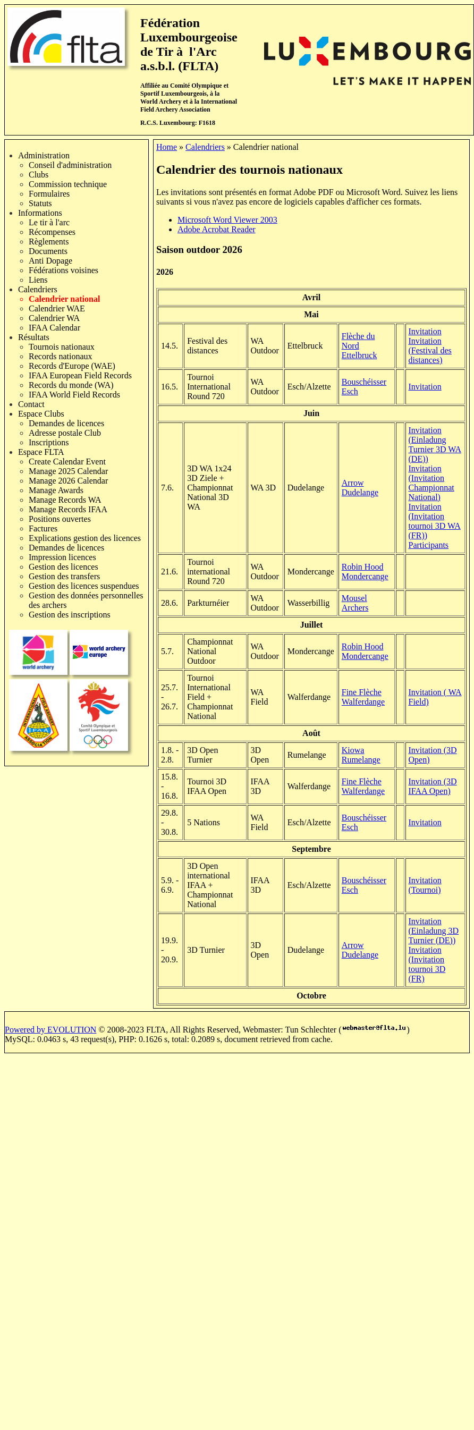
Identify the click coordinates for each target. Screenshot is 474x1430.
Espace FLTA (41, 451)
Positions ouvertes (60, 518)
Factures (43, 528)
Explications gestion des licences (85, 538)
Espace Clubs (41, 413)
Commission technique (68, 184)
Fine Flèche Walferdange (363, 697)
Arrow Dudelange (360, 487)
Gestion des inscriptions (70, 614)
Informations (40, 212)
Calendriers (37, 289)
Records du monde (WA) (71, 385)
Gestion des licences (63, 566)
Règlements (49, 241)
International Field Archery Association (188, 105)
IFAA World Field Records (74, 394)
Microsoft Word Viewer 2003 (227, 219)
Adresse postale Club (65, 432)
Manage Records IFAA (68, 509)
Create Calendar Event (67, 461)
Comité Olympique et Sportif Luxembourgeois (184, 89)
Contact (31, 404)
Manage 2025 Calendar (68, 471)
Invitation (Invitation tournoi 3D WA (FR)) (435, 521)
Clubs (38, 174)
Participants (429, 544)
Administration (44, 155)
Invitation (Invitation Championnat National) (431, 483)
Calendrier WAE (57, 308)
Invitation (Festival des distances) (430, 350)
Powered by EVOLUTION (50, 1029)
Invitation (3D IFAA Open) (433, 786)
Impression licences (62, 557)
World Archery (160, 101)
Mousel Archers (355, 603)
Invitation (425, 331)
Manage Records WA (65, 499)
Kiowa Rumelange (361, 755)
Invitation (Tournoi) (425, 885)
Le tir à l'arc (49, 222)
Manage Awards (56, 490)
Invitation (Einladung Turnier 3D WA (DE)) (435, 444)
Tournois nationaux (62, 346)
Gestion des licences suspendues (84, 585)
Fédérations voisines (63, 270)
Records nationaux (60, 356)
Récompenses (52, 231)
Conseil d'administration (70, 165)
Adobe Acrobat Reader (216, 229)
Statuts (40, 203)
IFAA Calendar (54, 327)
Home (166, 146)
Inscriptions (49, 442)
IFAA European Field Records (80, 375)
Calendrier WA (54, 318)
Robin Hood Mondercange (365, 571)
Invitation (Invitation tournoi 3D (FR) (427, 964)
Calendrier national (64, 298)
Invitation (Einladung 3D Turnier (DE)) (434, 931)
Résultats (33, 337)
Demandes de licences (66, 423)
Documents (48, 251)
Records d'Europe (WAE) (72, 365)
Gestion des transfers (64, 576)
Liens (38, 279)
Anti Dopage (50, 260)
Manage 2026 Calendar (68, 480)
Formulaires (49, 193)
